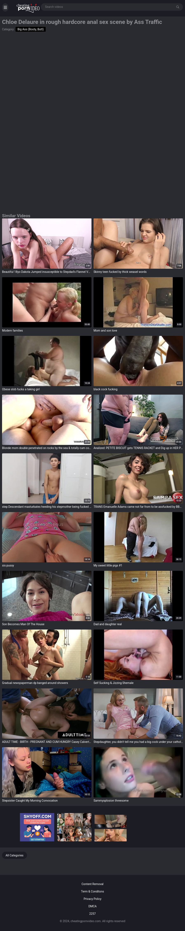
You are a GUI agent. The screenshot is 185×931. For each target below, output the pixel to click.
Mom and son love (105, 330)
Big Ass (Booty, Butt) (31, 29)
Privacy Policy (92, 899)
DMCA (92, 906)
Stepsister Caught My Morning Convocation (30, 800)
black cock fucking (105, 389)
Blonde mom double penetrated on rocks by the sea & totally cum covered (46, 448)
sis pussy (8, 565)
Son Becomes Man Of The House (23, 624)
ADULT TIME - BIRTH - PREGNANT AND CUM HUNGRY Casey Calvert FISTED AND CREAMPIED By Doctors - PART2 (46, 741)
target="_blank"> (46, 243)
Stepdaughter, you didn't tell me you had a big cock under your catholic (138, 741)
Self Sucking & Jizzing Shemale (113, 683)
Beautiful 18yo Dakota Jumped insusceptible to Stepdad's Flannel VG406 (46, 271)
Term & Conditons (92, 891)
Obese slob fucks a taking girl (21, 389)
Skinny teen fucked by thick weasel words (120, 271)
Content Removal (93, 884)
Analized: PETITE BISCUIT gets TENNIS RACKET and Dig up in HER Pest (138, 448)
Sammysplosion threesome (111, 800)
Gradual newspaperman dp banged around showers (35, 683)
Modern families (12, 330)
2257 (92, 913)
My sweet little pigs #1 (108, 565)
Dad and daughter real (108, 624)
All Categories (14, 855)
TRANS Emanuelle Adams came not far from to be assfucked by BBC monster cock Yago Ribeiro (138, 506)
